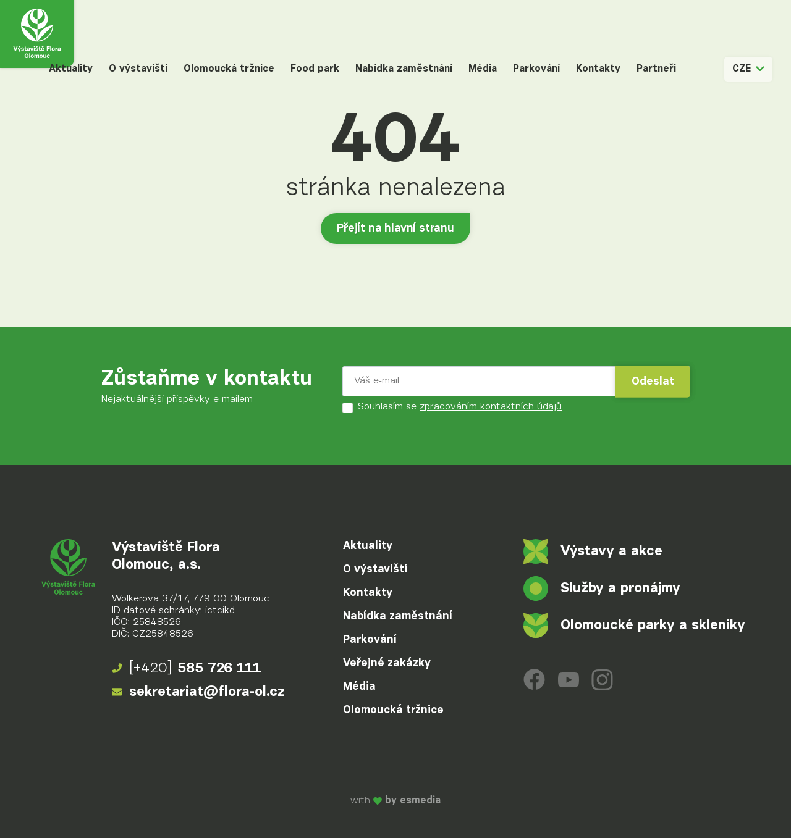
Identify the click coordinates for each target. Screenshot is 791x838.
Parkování (536, 69)
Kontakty (598, 69)
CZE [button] (748, 69)
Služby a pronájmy (601, 588)
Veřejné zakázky (387, 663)
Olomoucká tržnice (229, 69)
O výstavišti (138, 69)
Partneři (656, 69)
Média (482, 69)
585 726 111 (186, 668)
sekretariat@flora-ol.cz (198, 692)
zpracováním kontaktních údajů (491, 407)
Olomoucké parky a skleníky (634, 625)
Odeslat (653, 381)
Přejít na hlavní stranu (395, 228)
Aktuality (71, 69)
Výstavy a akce (592, 551)
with (395, 801)
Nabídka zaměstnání (403, 69)
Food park (314, 69)
